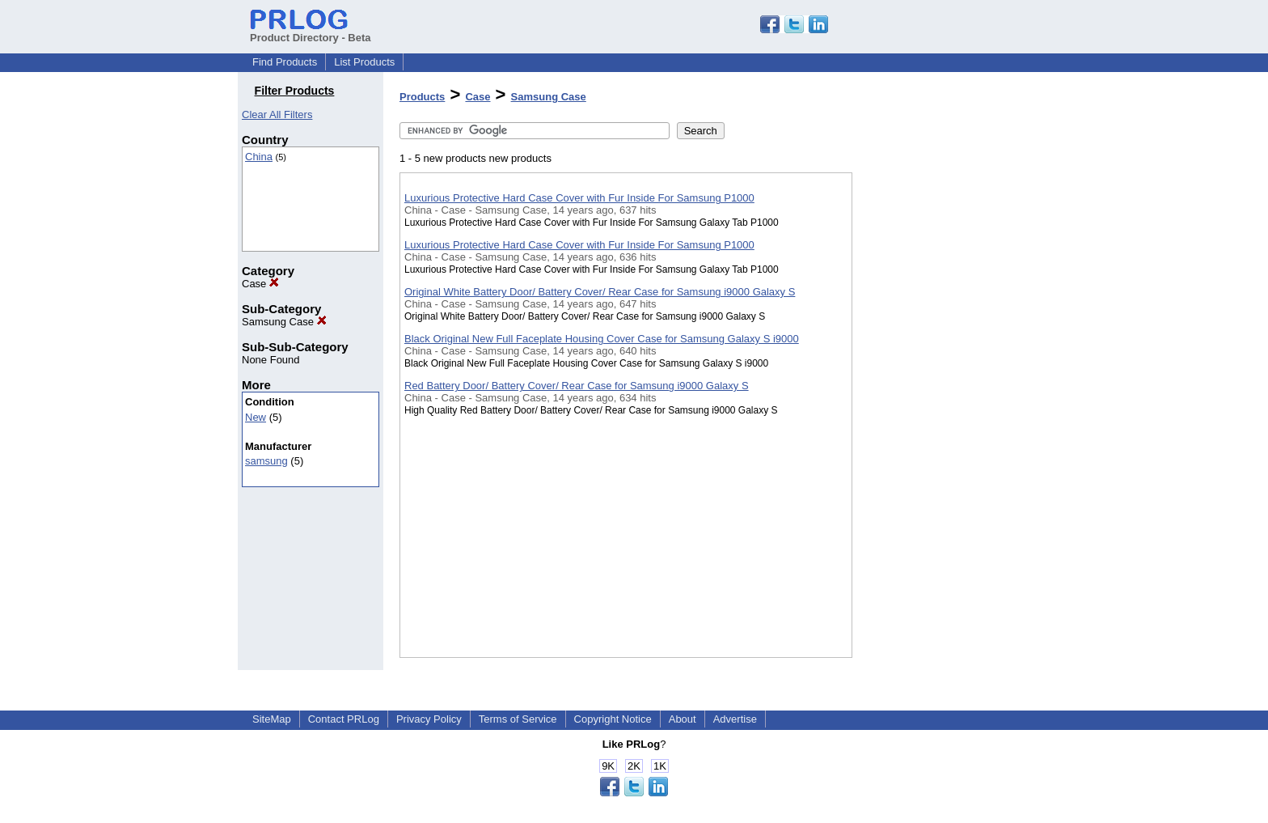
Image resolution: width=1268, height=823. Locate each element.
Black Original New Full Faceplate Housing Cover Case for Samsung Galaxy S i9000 (601, 339)
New (255, 417)
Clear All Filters (277, 114)
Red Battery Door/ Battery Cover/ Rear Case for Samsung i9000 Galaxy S (576, 386)
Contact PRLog (343, 719)
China (259, 157)
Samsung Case (284, 322)
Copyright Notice (613, 719)
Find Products (284, 62)
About (682, 719)
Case (260, 284)
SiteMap (271, 719)
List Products (364, 62)
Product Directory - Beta (310, 31)
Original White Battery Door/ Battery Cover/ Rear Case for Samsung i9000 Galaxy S (599, 292)
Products (422, 97)
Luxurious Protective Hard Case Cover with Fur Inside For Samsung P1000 (579, 198)
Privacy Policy (429, 719)
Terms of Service (518, 719)
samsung (266, 461)
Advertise (735, 719)
